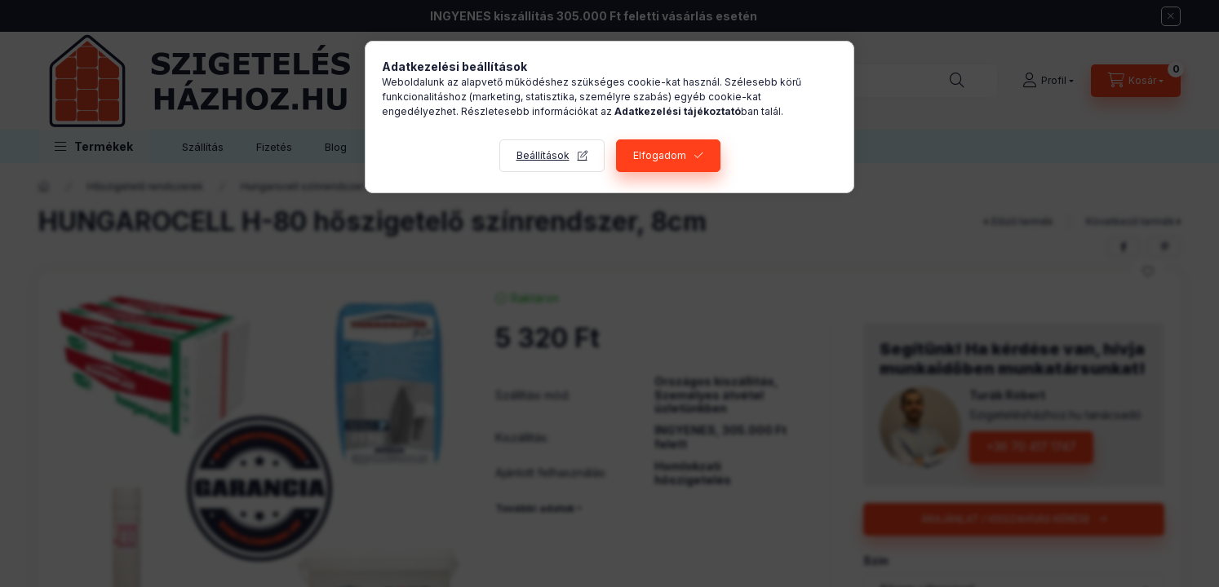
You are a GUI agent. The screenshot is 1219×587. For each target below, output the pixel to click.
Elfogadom (659, 155)
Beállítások (543, 155)
